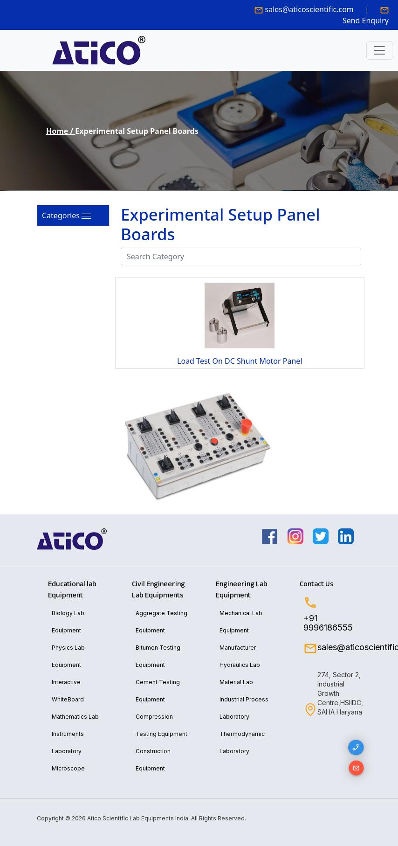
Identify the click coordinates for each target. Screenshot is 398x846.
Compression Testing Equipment (161, 725)
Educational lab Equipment (72, 589)
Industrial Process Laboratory (244, 708)
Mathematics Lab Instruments (75, 725)
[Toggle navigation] (379, 50)
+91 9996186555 (328, 623)
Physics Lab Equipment (68, 656)
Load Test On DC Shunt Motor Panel (239, 361)
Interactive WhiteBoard (68, 691)
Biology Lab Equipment (68, 622)
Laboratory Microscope (68, 760)
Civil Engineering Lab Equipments (158, 589)
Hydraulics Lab (240, 664)
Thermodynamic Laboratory (242, 742)
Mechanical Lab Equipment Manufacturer (241, 630)
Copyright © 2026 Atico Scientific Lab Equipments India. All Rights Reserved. (141, 818)
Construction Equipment (153, 760)
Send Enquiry (366, 20)
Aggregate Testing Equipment (161, 622)
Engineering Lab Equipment (242, 589)
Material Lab (236, 682)
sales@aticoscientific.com (309, 9)
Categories (61, 215)
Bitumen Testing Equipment (158, 656)
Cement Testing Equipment (158, 691)
